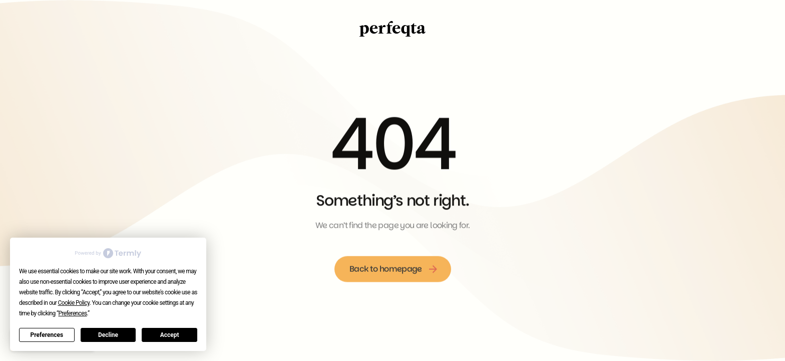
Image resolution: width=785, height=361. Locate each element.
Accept (169, 334)
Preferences (47, 334)
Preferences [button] (73, 313)
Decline (108, 334)
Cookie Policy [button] (74, 302)
